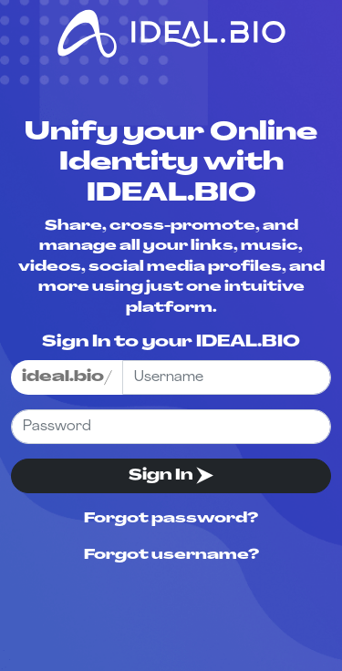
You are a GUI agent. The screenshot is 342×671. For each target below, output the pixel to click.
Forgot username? (171, 556)
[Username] (226, 377)
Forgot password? (171, 519)
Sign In (171, 475)
